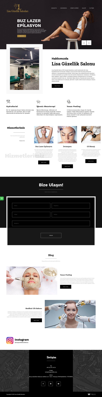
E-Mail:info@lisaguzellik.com (51, 371)
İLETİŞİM (91, 8)
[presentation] (84, 42)
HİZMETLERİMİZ (74, 8)
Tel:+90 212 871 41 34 (51, 366)
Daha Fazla (57, 85)
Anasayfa (54, 8)
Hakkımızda (63, 8)
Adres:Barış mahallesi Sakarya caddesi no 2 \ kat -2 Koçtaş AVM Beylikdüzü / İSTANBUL (51, 375)
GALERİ (84, 8)
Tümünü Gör (22, 140)
